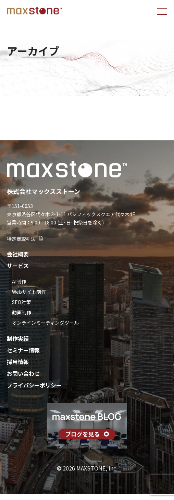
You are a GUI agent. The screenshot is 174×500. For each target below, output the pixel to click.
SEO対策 (21, 302)
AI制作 (19, 281)
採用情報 (18, 362)
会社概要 (18, 254)
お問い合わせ (23, 373)
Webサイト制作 (29, 291)
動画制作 (21, 312)
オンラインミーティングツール (45, 322)
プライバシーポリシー (34, 385)
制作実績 (18, 338)
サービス (18, 265)
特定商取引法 (25, 238)
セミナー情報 (23, 350)
